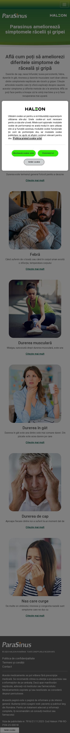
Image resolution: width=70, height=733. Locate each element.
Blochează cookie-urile (23, 153)
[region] (35, 136)
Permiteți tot (48, 153)
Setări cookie (34, 162)
